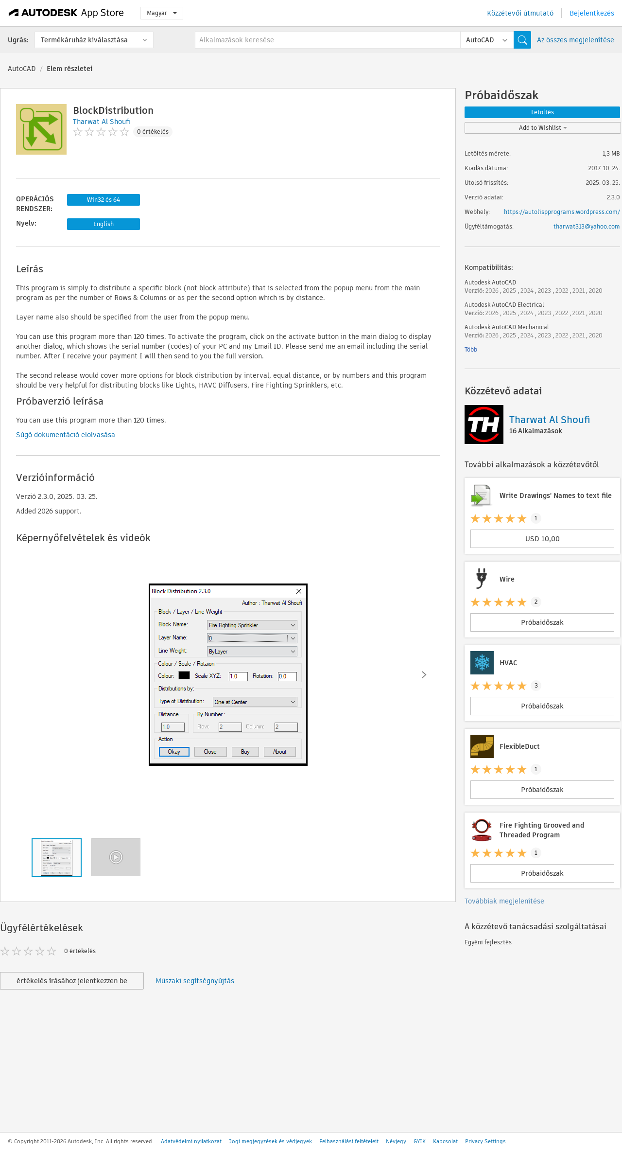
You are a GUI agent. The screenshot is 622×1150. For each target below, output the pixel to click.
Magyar (162, 13)
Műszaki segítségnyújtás (195, 981)
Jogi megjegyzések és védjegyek (270, 1141)
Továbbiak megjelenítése (504, 901)
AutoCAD (22, 68)
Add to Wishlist (543, 128)
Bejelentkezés (592, 13)
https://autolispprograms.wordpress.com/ (562, 212)
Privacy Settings (485, 1141)
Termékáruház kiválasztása (84, 40)
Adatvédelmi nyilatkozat (191, 1141)
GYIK (420, 1141)
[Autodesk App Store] (66, 13)
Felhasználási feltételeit (349, 1141)
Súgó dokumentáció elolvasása (65, 435)
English (103, 224)
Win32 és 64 (103, 199)
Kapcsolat (445, 1141)
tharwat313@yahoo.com (586, 226)
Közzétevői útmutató (520, 13)
